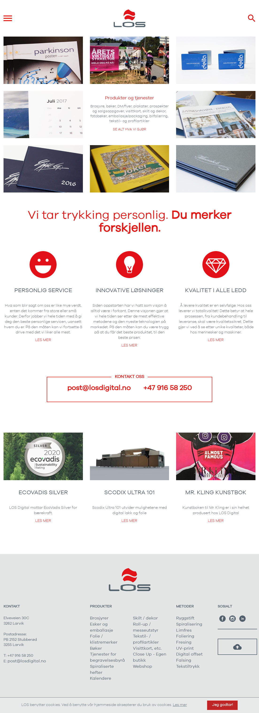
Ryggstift (185, 618)
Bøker (96, 648)
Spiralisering (189, 624)
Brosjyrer (99, 618)
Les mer (43, 340)
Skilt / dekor (145, 618)
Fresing (183, 642)
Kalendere (100, 678)
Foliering (185, 636)
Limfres (184, 630)
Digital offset (189, 654)
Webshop (142, 666)
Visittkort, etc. (147, 648)
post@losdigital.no (99, 388)
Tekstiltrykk (188, 666)
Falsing (183, 660)
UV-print (185, 648)
